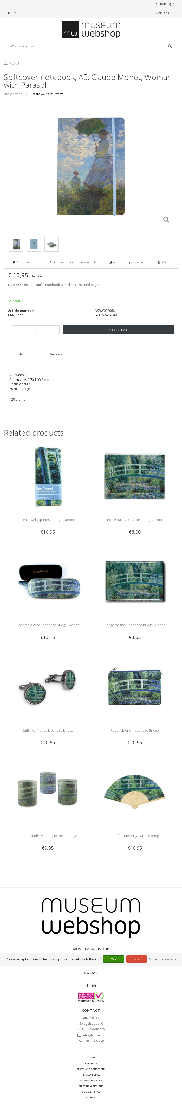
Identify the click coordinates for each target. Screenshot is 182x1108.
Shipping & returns (91, 1086)
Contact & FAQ (91, 1091)
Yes (113, 959)
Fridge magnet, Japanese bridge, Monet (135, 625)
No (136, 959)
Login (91, 1057)
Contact (91, 1010)
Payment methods (91, 1080)
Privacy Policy (91, 1074)
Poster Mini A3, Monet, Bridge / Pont (134, 519)
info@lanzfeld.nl (94, 1035)
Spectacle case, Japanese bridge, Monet (48, 625)
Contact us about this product (74, 262)
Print (165, 262)
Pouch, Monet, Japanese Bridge (134, 730)
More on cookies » (162, 959)
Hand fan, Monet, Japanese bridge (134, 835)
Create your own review (47, 94)
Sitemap (91, 1097)
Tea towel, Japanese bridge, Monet (47, 519)
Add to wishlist (27, 262)
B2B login (167, 4)
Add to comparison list (128, 262)
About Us (91, 1063)
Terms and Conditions (91, 1069)
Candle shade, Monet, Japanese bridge (47, 835)
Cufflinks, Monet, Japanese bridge (47, 730)
